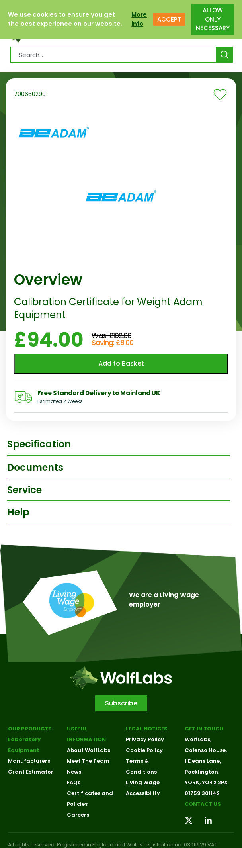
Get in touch (204, 728)
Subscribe (121, 703)
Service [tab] (24, 489)
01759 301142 (202, 793)
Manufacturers (29, 761)
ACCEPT (169, 16)
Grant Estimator (30, 772)
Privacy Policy (145, 739)
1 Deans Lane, (203, 761)
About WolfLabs (88, 750)
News (74, 772)
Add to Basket (121, 363)
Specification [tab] (39, 443)
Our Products (30, 728)
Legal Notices (147, 728)
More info (139, 16)
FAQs (73, 782)
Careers (78, 815)
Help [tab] (18, 512)
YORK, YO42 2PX (206, 782)
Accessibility (143, 793)
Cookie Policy (144, 750)
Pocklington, (202, 772)
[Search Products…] (113, 55)
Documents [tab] (35, 467)
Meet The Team (88, 761)
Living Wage (143, 782)
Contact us (203, 804)
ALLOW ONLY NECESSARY (213, 16)
